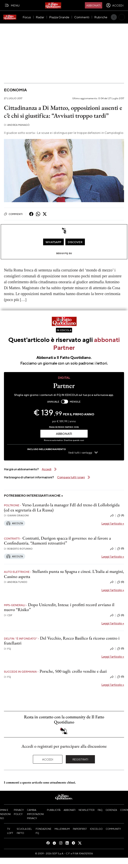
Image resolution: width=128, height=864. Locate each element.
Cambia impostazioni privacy (35, 814)
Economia (15, 89)
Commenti (13, 214)
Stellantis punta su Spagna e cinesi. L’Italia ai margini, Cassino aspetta (64, 574)
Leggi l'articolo (112, 523)
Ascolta (14, 523)
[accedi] (115, 5)
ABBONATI (64, 434)
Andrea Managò (17, 124)
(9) (120, 515)
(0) (120, 548)
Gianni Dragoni (16, 515)
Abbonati (93, 5)
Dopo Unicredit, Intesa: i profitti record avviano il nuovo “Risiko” (59, 607)
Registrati (80, 759)
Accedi (47, 759)
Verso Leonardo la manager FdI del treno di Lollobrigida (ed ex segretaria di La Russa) (62, 507)
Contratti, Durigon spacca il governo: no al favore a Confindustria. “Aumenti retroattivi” (57, 540)
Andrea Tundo (15, 582)
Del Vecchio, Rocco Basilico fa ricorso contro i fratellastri (62, 640)
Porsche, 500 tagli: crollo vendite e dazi (73, 671)
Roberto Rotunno (18, 548)
